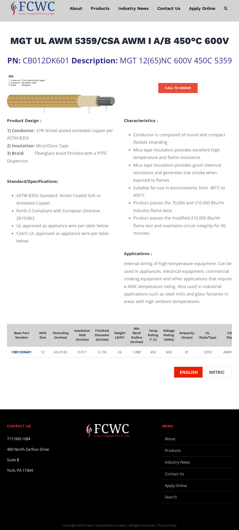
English (189, 372)
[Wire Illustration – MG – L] (61, 94)
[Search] (226, 8)
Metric (217, 372)
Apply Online (176, 485)
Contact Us (174, 473)
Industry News (177, 462)
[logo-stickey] (32, 8)
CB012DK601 (22, 352)
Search (171, 497)
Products (173, 450)
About (170, 438)
